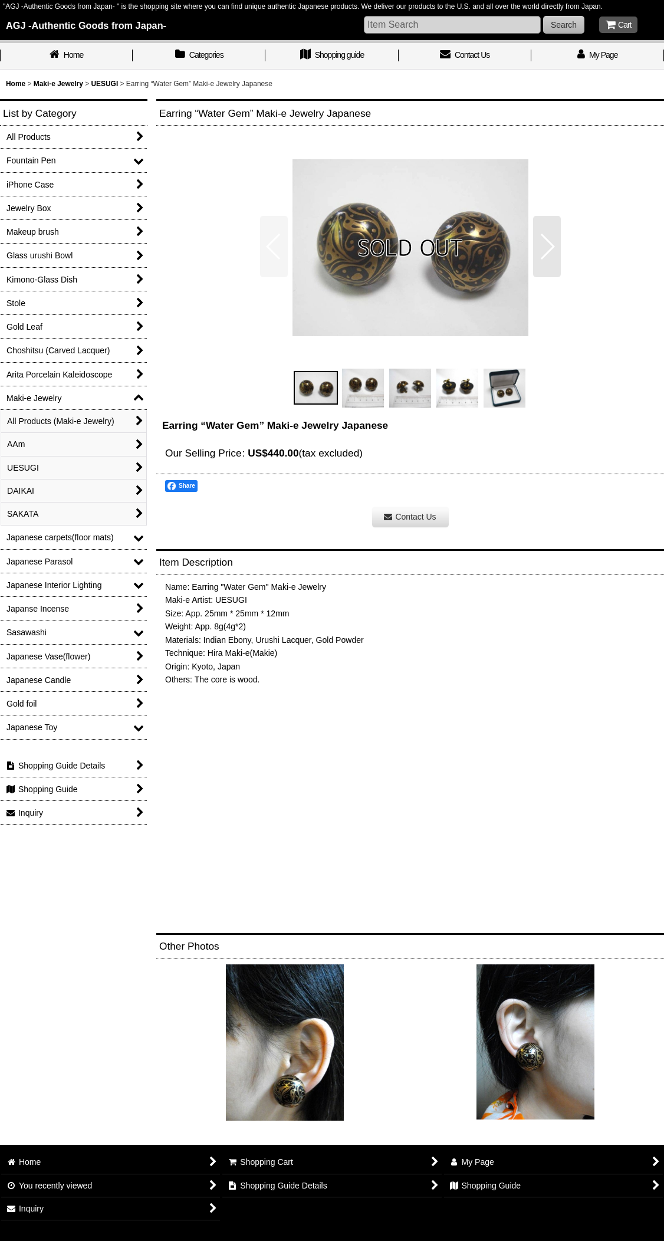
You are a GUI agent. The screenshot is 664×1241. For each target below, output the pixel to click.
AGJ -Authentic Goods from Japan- (86, 25)
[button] (274, 246)
